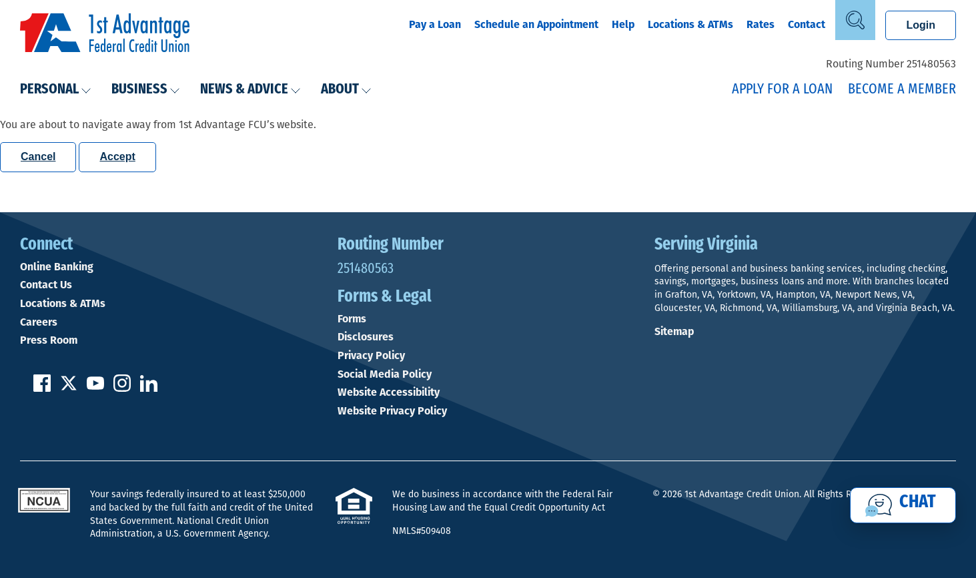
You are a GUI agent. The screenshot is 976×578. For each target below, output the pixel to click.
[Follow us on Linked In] (148, 389)
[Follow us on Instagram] (122, 389)
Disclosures (366, 337)
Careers (38, 323)
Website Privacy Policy (392, 411)
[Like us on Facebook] (42, 389)
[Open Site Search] (855, 20)
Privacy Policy (371, 356)
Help (623, 25)
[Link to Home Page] (104, 35)
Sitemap (674, 332)
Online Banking (56, 267)
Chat (917, 502)
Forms (352, 319)
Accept (117, 156)
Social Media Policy (385, 375)
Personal (55, 89)
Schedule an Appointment (536, 25)
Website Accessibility (389, 393)
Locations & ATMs (690, 25)
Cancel (38, 156)
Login (920, 25)
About (346, 89)
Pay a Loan (435, 25)
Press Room (48, 341)
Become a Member (902, 89)
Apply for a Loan (782, 89)
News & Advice (250, 89)
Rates (761, 25)
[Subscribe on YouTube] (95, 389)
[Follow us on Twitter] (68, 389)
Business (145, 89)
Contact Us (46, 285)
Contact (806, 25)
